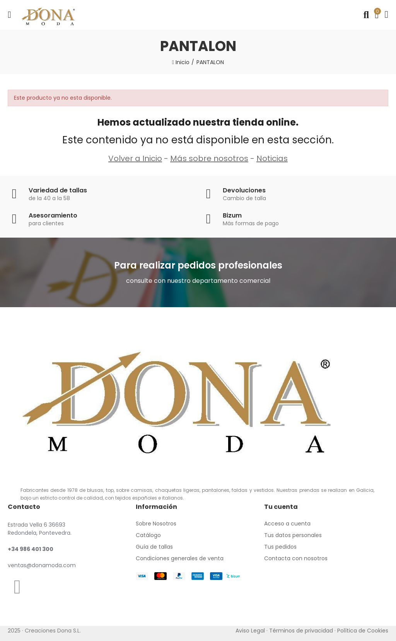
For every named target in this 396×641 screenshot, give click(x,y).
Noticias (272, 158)
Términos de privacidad (301, 630)
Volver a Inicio (135, 158)
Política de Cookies (362, 630)
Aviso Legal (250, 630)
